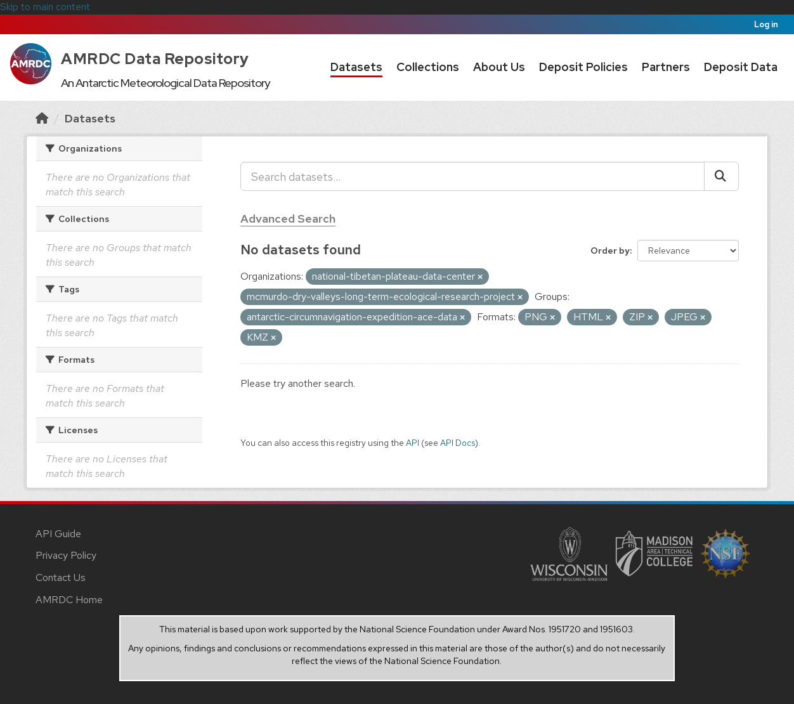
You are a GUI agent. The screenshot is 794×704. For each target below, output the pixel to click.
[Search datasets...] (472, 176)
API (412, 442)
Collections (427, 67)
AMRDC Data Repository (155, 58)
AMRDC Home (69, 599)
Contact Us (61, 577)
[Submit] (721, 176)
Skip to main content (45, 6)
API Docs (457, 442)
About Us (499, 67)
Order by (610, 250)
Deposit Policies (583, 67)
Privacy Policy (66, 555)
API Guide (58, 533)
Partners (666, 67)
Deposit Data (741, 67)
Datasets (356, 67)
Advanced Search (287, 218)
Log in (766, 24)
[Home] (42, 118)
